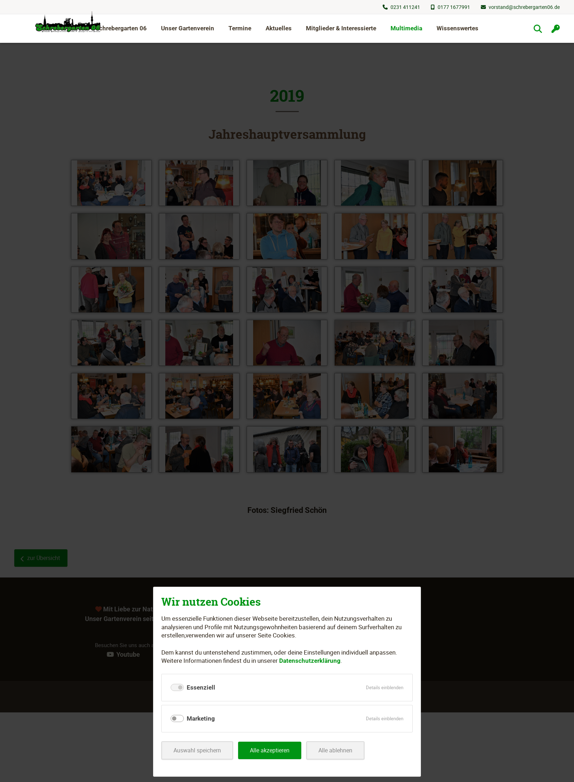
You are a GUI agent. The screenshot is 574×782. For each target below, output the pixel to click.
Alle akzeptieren (274, 750)
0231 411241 (405, 7)
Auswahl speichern (198, 750)
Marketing (201, 718)
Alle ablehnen (343, 750)
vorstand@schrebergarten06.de (524, 7)
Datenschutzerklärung (310, 660)
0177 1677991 (454, 7)
